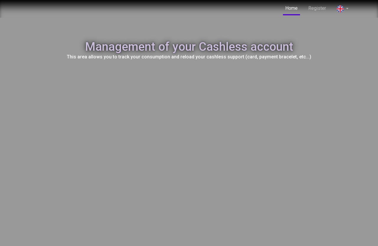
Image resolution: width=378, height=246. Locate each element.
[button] (342, 9)
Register (317, 8)
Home (291, 8)
